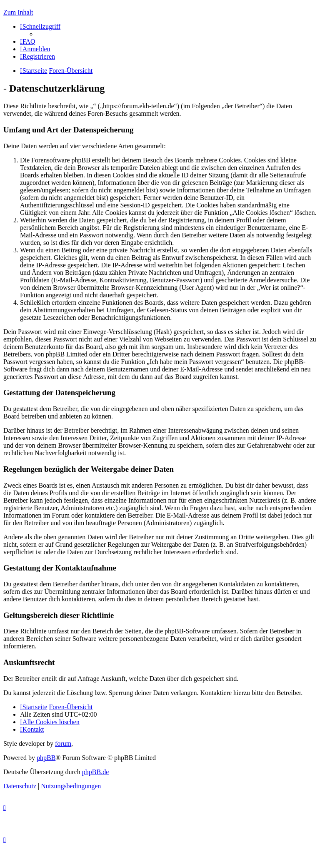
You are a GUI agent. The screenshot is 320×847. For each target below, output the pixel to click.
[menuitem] (27, 41)
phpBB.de (95, 771)
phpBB (46, 757)
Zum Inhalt (18, 12)
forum (63, 743)
